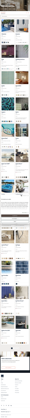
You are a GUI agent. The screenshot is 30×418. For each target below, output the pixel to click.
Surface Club (3, 400)
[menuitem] (10, 348)
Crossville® (16, 388)
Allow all (15, 215)
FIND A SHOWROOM (8, 367)
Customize (15, 218)
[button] (11, 1)
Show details (24, 212)
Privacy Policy (17, 392)
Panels (2, 382)
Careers (16, 386)
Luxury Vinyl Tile (3, 390)
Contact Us (16, 384)
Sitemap (6, 416)
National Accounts (3, 398)
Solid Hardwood (3, 384)
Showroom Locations (18, 382)
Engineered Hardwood (4, 386)
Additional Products (4, 392)
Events (2, 396)
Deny (15, 221)
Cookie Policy (17, 390)
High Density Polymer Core (5, 388)
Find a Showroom (3, 13)
